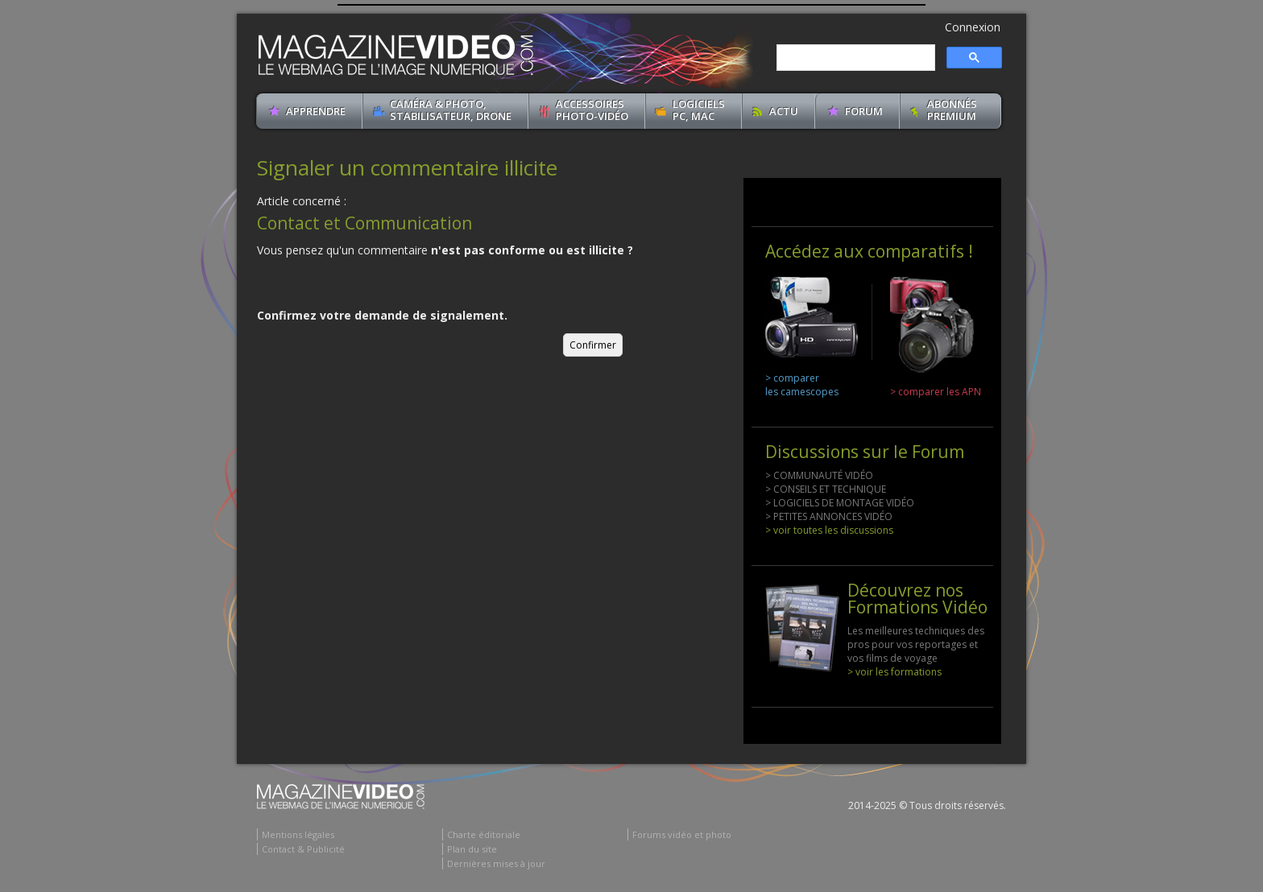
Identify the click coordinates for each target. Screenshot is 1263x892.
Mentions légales (298, 834)
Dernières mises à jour (496, 863)
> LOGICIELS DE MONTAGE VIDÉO (839, 503)
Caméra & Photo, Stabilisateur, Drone (450, 110)
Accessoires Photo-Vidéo (592, 110)
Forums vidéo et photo (681, 834)
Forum (864, 111)
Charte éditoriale (483, 834)
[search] (854, 58)
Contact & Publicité (303, 849)
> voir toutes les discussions (829, 530)
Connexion (972, 27)
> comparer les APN (935, 392)
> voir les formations (894, 672)
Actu (783, 111)
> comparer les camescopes (802, 385)
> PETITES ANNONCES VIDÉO (828, 516)
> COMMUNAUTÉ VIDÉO (819, 475)
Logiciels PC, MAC (699, 110)
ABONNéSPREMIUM (952, 110)
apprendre (316, 111)
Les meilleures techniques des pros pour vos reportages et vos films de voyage (915, 644)
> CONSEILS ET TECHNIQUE (825, 489)
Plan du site (472, 849)
